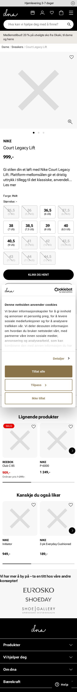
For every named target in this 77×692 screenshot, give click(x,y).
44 (29, 258)
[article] (19, 446)
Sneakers (17, 47)
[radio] (11, 211)
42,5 (66, 242)
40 (65, 227)
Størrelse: (9, 201)
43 (11, 258)
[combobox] (36, 24)
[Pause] (73, 3)
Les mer (9, 185)
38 (11, 227)
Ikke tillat (38, 398)
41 (29, 242)
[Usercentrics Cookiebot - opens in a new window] (54, 290)
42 (48, 242)
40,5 (11, 242)
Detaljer (58, 358)
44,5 (48, 258)
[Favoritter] (51, 13)
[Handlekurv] (61, 13)
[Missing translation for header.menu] (71, 13)
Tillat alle (38, 371)
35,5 (11, 212)
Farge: (10, 195)
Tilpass (38, 384)
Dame (5, 47)
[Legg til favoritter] (71, 57)
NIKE (7, 141)
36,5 (47, 212)
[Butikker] (32, 13)
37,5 (65, 212)
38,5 (29, 227)
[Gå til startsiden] (10, 12)
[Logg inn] (42, 13)
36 (29, 212)
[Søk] (69, 24)
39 (47, 227)
